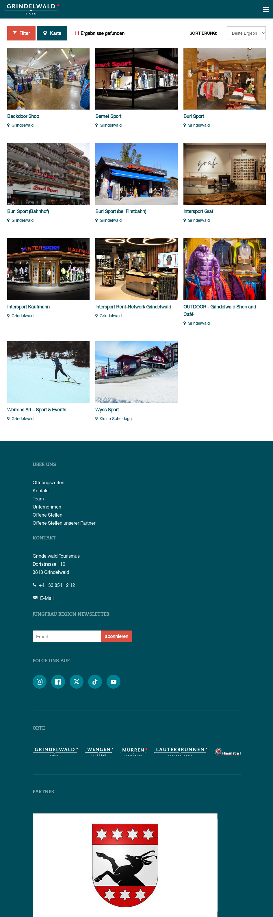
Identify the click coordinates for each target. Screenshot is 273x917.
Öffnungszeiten (48, 482)
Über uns (44, 465)
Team (38, 498)
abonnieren (116, 636)
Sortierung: (203, 33)
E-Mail (43, 598)
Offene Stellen (47, 514)
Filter (21, 33)
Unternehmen (47, 506)
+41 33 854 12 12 (54, 585)
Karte (52, 33)
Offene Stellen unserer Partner (64, 523)
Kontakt (41, 490)
